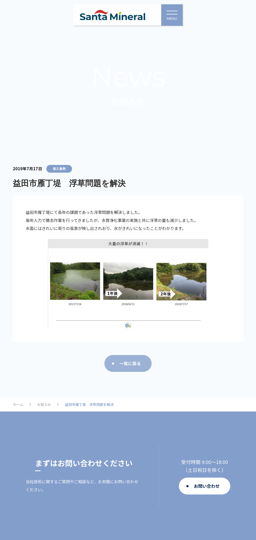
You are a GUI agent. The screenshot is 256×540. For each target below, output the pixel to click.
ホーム (18, 404)
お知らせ (44, 404)
